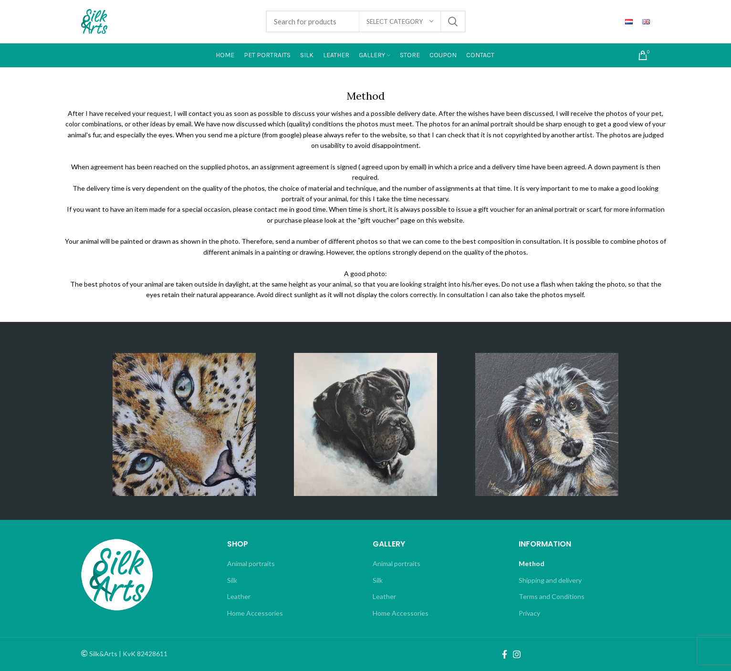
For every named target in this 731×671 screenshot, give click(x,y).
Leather (239, 596)
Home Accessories (255, 613)
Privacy (529, 613)
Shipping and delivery (550, 580)
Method (531, 563)
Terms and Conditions (552, 596)
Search (453, 21)
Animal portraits (251, 563)
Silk (232, 580)
